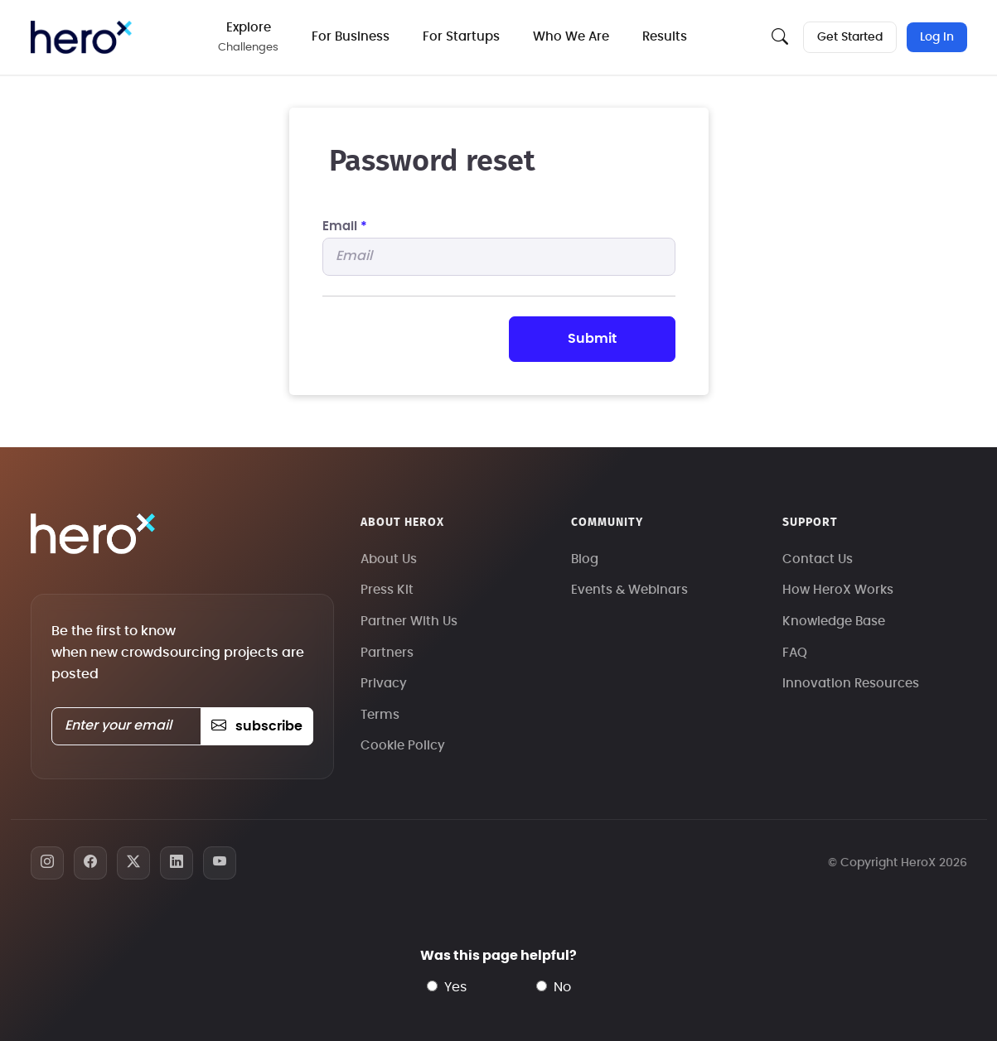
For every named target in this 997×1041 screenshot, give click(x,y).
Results (664, 37)
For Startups (461, 37)
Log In (937, 37)
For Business (351, 37)
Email (344, 226)
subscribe (256, 726)
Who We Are (571, 37)
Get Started (850, 37)
